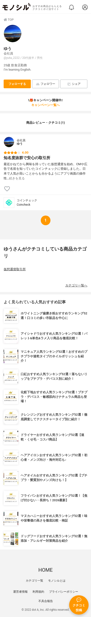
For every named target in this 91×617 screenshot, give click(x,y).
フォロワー (45, 84)
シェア (74, 84)
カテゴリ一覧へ (76, 285)
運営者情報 (20, 591)
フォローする (17, 84)
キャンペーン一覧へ (45, 105)
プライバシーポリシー (63, 591)
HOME (45, 570)
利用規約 (38, 591)
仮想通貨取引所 (15, 269)
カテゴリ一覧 (34, 580)
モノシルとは (57, 580)
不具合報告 (45, 601)
